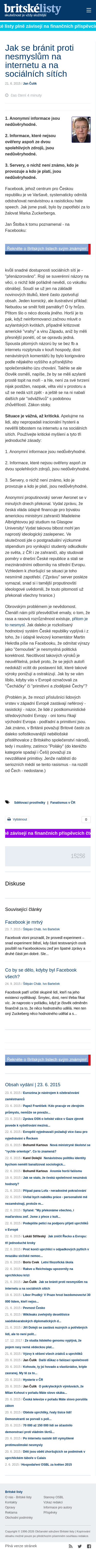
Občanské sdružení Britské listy (54, 1531)
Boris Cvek (31, 1262)
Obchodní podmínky (19, 1517)
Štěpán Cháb (32, 929)
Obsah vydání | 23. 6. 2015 (32, 1084)
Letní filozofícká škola (57, 1262)
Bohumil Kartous (35, 1145)
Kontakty (11, 1502)
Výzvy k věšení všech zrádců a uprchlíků (52, 1354)
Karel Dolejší (32, 1158)
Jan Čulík (30, 83)
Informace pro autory (58, 1507)
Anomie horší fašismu (66, 1171)
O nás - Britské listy (18, 1497)
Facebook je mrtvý (24, 922)
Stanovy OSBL (54, 1497)
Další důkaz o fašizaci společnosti (63, 1360)
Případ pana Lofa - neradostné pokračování (54, 1191)
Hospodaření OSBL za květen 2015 (46, 1464)
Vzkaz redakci (53, 1502)
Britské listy (40, 11)
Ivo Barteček (51, 929)
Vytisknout (17, 819)
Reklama (11, 1512)
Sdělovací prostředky (29, 802)
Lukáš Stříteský (34, 1236)
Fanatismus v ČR (62, 802)
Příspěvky (50, 1512)
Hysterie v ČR (33, 1380)
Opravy (10, 1507)
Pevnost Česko (34, 1308)
